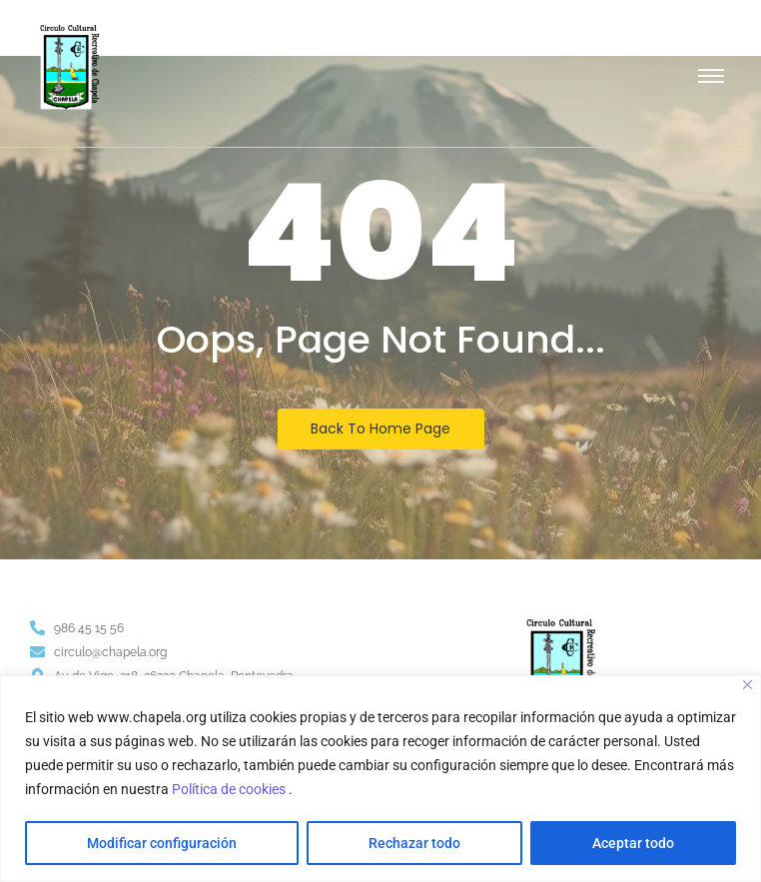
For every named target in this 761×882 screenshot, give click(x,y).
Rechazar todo (414, 843)
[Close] (747, 684)
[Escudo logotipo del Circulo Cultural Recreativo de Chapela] (70, 67)
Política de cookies (230, 789)
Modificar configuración (162, 843)
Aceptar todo (633, 843)
